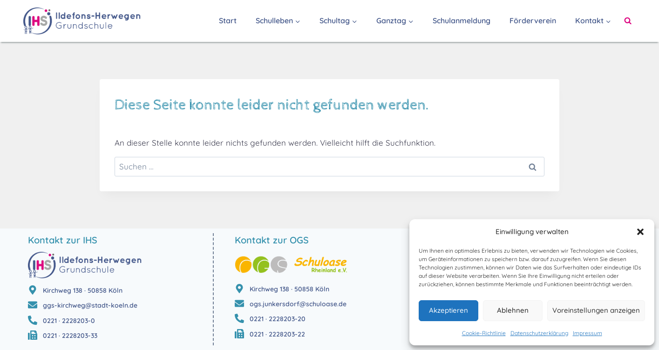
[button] (640, 231)
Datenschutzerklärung (539, 333)
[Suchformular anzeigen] (628, 21)
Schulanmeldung (461, 20)
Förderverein (533, 20)
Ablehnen (513, 310)
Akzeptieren (448, 310)
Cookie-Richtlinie (484, 333)
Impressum (587, 333)
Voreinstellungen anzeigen (596, 310)
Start (228, 20)
